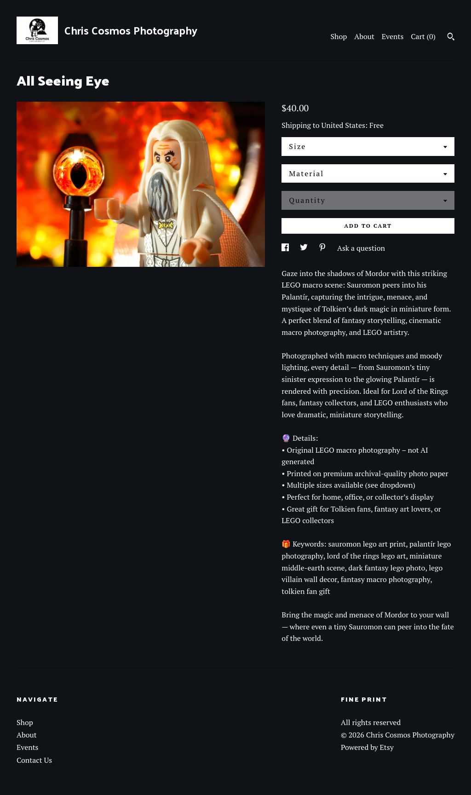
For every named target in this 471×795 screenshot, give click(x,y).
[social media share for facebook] (286, 248)
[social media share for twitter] (305, 248)
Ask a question (361, 248)
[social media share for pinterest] (323, 248)
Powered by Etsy (367, 747)
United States (343, 125)
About (364, 36)
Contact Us (34, 760)
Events (393, 36)
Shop (339, 36)
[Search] (451, 38)
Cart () (423, 36)
